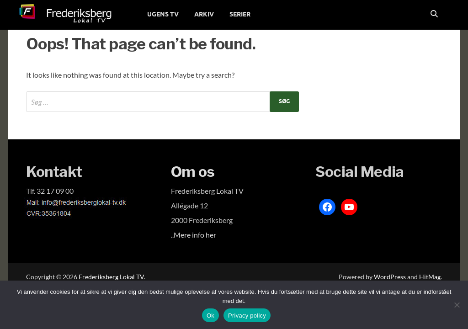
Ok (210, 315)
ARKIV (204, 14)
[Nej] (456, 304)
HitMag (430, 277)
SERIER (239, 14)
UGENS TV (163, 14)
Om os (193, 171)
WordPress (390, 277)
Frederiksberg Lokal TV (111, 277)
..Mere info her (193, 234)
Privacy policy (247, 315)
